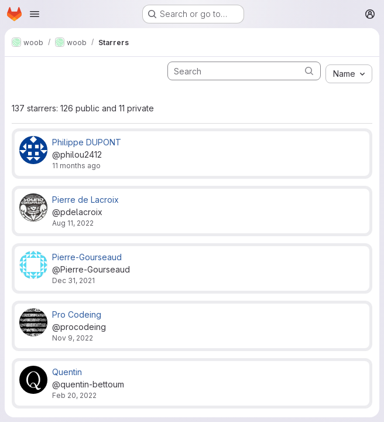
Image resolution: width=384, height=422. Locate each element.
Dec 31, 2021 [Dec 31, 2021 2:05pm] (73, 280)
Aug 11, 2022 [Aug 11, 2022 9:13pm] (73, 223)
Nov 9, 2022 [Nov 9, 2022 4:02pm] (72, 337)
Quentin (67, 372)
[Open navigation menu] (34, 14)
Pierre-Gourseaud (87, 257)
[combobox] (348, 73)
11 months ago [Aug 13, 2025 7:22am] (76, 165)
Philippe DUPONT (86, 142)
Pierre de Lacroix (85, 200)
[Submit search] (309, 70)
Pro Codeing (76, 314)
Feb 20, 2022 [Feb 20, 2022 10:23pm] (74, 395)
